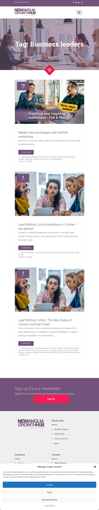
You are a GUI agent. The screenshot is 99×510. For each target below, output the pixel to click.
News (56, 443)
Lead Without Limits (49, 253)
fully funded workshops (66, 157)
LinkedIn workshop (25, 159)
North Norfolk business (72, 352)
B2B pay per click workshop (31, 157)
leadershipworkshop (41, 352)
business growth (27, 348)
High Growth (59, 434)
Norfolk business (56, 352)
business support (56, 348)
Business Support (61, 429)
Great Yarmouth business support (44, 350)
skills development (55, 159)
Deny (49, 492)
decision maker (24, 350)
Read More (26, 152)
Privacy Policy (49, 505)
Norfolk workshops (40, 159)
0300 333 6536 (22, 2)
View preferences (49, 500)
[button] (95, 466)
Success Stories (61, 439)
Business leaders (50, 157)
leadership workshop (66, 253)
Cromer (38, 253)
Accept (49, 485)
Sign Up (51, 399)
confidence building (71, 348)
